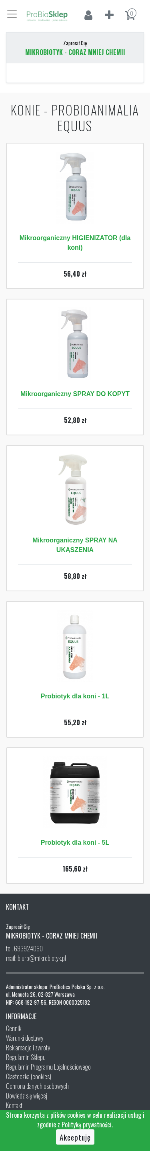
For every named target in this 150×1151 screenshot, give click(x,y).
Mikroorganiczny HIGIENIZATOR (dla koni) (75, 243)
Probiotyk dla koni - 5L (75, 842)
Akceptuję (75, 1137)
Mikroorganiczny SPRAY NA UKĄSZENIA (75, 545)
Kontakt (14, 1105)
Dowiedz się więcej (26, 1095)
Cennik (13, 1028)
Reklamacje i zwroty (28, 1047)
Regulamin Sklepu (26, 1057)
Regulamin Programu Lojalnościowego (48, 1067)
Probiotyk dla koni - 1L (75, 696)
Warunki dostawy (24, 1038)
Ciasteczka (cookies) (28, 1076)
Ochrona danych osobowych (37, 1086)
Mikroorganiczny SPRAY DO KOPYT (75, 393)
